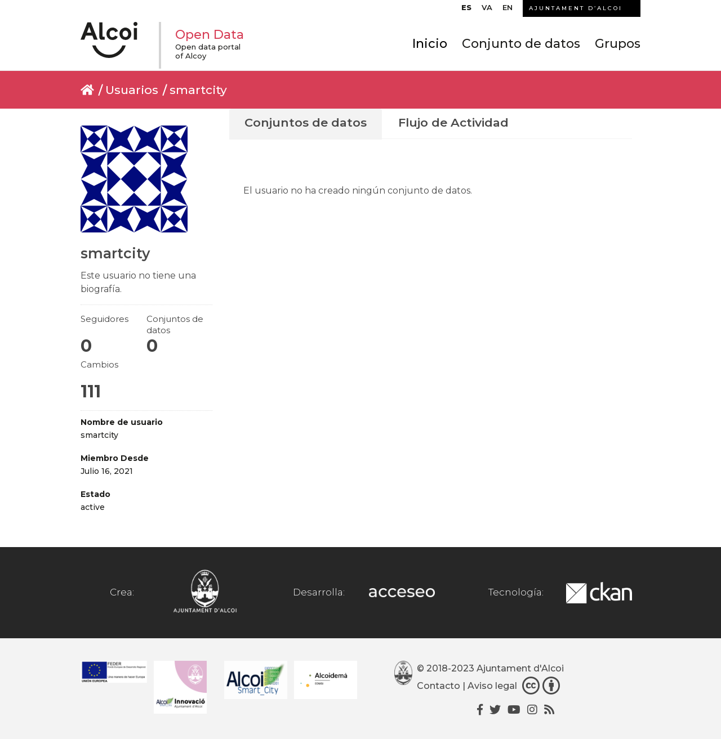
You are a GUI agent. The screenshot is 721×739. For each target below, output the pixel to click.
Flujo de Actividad (453, 122)
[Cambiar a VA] (487, 10)
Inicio (429, 43)
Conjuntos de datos (305, 122)
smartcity (198, 90)
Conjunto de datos (521, 43)
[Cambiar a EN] (507, 10)
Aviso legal (492, 686)
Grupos (617, 43)
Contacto (438, 686)
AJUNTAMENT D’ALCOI (575, 8)
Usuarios (131, 90)
